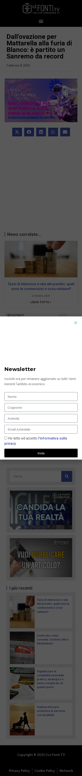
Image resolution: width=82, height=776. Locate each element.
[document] (41, 388)
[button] (76, 323)
